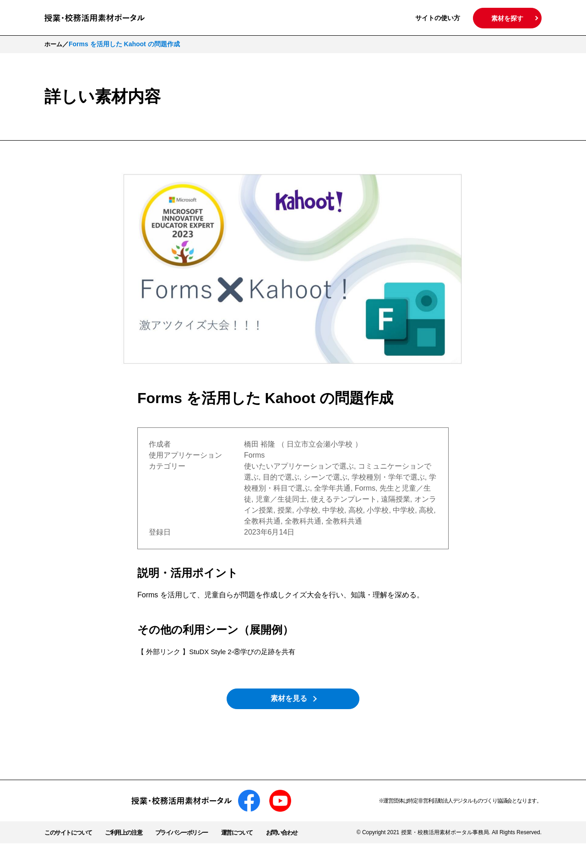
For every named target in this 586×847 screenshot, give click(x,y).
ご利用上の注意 (128, 836)
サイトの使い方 (437, 18)
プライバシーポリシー (190, 836)
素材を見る (293, 700)
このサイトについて (70, 836)
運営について (249, 836)
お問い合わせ (296, 836)
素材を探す (507, 18)
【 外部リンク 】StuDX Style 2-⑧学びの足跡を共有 (222, 651)
